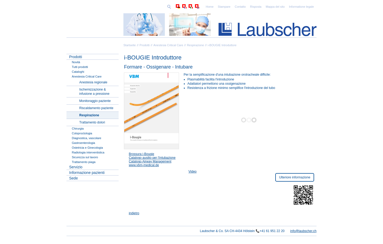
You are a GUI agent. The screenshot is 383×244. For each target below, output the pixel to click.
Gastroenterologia (83, 142)
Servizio (75, 167)
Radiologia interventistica (88, 152)
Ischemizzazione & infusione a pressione (94, 92)
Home (173, 6)
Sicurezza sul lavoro (85, 157)
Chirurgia (78, 128)
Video (193, 171)
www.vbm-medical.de (144, 165)
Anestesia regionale (93, 82)
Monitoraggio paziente (95, 101)
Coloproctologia (82, 133)
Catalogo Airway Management (150, 161)
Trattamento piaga (83, 162)
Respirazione (195, 45)
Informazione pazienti (87, 172)
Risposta (219, 6)
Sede (73, 178)
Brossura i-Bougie (141, 154)
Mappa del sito (238, 6)
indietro (134, 213)
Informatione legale (264, 6)
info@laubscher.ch (303, 231)
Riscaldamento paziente (96, 108)
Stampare (187, 6)
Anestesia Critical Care (168, 45)
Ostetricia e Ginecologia (87, 147)
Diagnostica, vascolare (86, 138)
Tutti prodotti (80, 67)
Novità (76, 62)
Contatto (203, 6)
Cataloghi (78, 71)
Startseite (129, 45)
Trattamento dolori (92, 122)
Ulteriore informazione (294, 177)
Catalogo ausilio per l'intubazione (152, 158)
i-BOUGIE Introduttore (222, 45)
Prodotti (145, 45)
